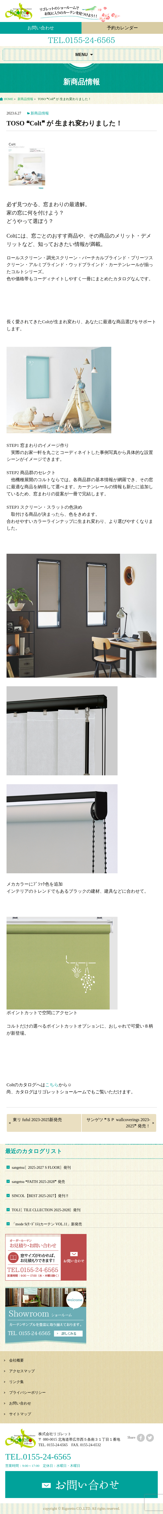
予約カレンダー (122, 27)
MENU (81, 54)
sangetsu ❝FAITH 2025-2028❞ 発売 (38, 1182)
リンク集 (16, 1382)
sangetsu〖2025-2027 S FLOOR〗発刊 (41, 1168)
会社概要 (16, 1360)
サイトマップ (20, 1414)
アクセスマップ (22, 1371)
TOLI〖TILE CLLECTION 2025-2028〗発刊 (46, 1210)
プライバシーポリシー (27, 1393)
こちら (52, 1084)
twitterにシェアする (150, 1438)
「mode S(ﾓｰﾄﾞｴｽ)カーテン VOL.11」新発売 (47, 1224)
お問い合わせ (40, 27)
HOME (8, 99)
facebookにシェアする (141, 1438)
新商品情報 (25, 99)
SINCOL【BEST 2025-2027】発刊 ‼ (40, 1196)
